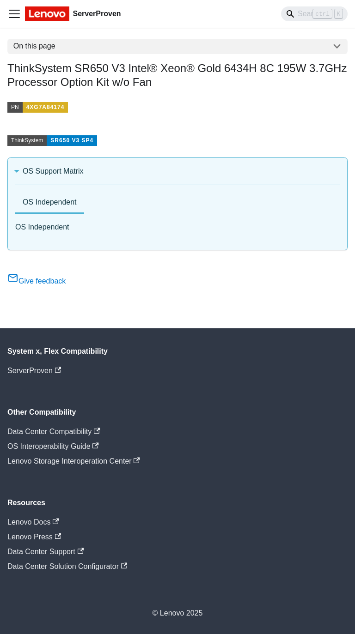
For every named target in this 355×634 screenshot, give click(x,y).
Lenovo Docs (33, 522)
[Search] (314, 13)
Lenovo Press (34, 537)
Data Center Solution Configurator (67, 566)
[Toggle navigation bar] (14, 14)
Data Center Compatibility (53, 431)
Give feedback (36, 281)
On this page (34, 46)
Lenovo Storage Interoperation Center (73, 461)
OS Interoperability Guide (53, 446)
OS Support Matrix (53, 171)
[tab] (49, 203)
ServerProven (34, 370)
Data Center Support (45, 552)
